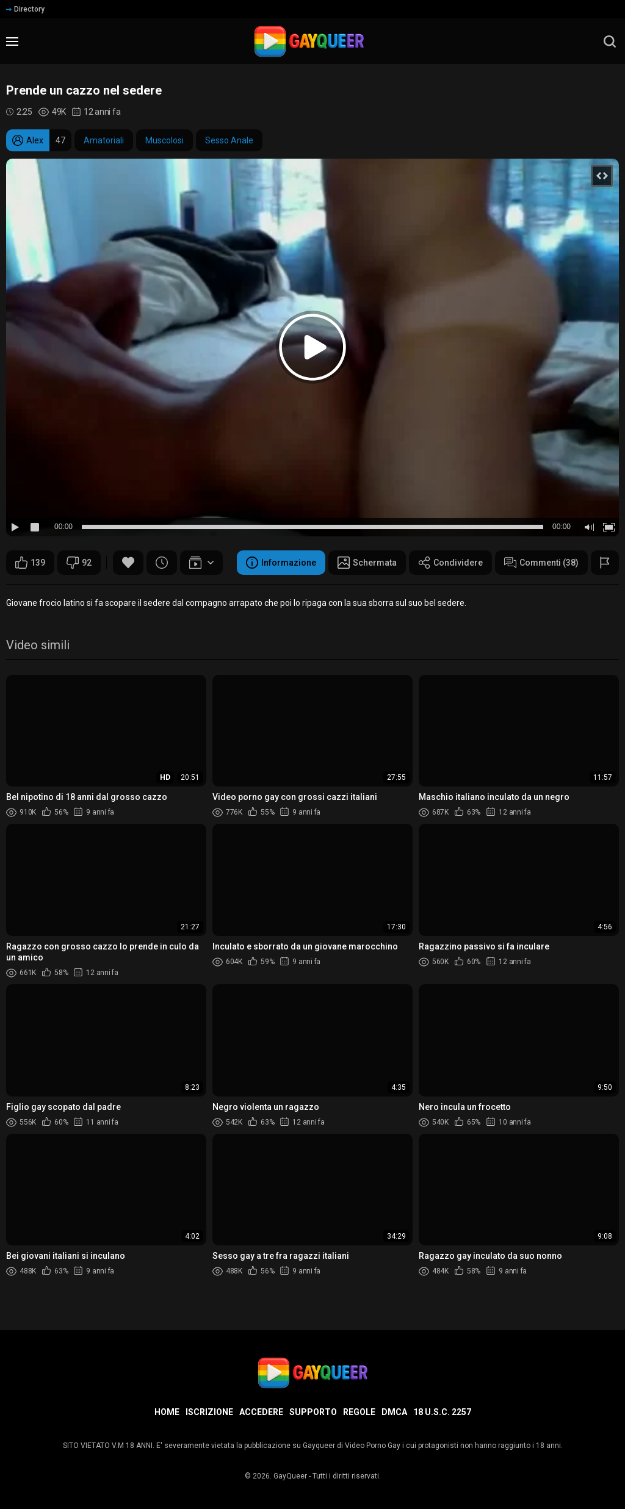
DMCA (394, 1412)
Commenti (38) (541, 562)
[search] (610, 41)
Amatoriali (104, 140)
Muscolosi (164, 140)
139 (30, 562)
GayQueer (290, 1476)
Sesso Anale (229, 140)
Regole (359, 1412)
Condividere (450, 562)
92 (79, 562)
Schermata (367, 562)
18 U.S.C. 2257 (442, 1412)
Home (166, 1412)
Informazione (281, 562)
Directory (25, 9)
